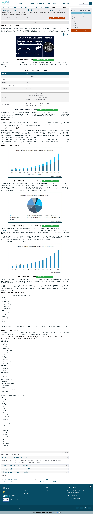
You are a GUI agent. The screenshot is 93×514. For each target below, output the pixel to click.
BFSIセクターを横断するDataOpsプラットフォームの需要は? (35, 469)
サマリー (35, 22)
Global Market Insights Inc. (8, 508)
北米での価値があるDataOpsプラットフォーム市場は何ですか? (35, 472)
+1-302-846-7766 (73, 495)
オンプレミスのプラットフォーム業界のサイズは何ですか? (35, 466)
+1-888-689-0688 (74, 494)
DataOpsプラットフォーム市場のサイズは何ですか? (35, 457)
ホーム (2, 7)
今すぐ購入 (81, 13)
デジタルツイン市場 (9, 482)
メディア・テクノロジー (11, 7)
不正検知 (5, 230)
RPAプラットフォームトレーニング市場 (46, 482)
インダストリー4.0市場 (42, 479)
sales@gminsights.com (75, 498)
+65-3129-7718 (73, 497)
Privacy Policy (55, 512)
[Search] (90, 3)
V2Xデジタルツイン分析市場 (10, 479)
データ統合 (43, 31)
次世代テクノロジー (23, 7)
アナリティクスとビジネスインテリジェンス (39, 7)
